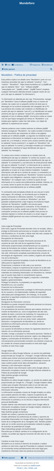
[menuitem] (8, 65)
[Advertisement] (27, 33)
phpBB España (35, 465)
